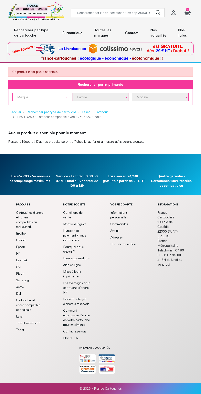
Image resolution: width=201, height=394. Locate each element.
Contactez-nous (74, 331)
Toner (20, 330)
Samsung (22, 280)
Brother (21, 233)
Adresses (116, 237)
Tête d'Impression (28, 323)
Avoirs (114, 231)
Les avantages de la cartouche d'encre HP (76, 287)
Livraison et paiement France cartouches (74, 235)
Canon (21, 240)
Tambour (101, 112)
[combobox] (40, 97)
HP (18, 253)
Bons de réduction (123, 244)
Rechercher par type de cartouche (52, 112)
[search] (158, 12)
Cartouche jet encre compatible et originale (28, 305)
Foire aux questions (76, 258)
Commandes (119, 224)
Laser (86, 112)
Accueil (16, 112)
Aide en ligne (72, 265)
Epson (20, 247)
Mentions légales (74, 224)
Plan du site (71, 338)
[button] (188, 12)
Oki (18, 267)
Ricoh (20, 273)
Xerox (20, 287)
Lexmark (21, 260)
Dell (18, 294)
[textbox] (39, 97)
